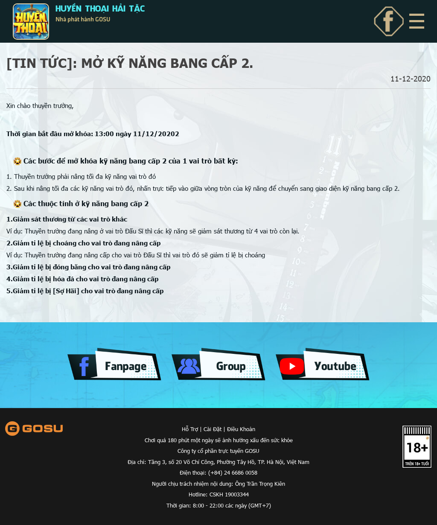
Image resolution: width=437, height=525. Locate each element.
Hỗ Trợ (190, 429)
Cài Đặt (212, 429)
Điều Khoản (241, 429)
